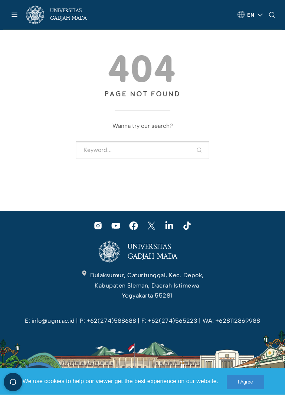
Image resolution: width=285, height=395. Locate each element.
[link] (63, 15)
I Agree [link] (245, 382)
